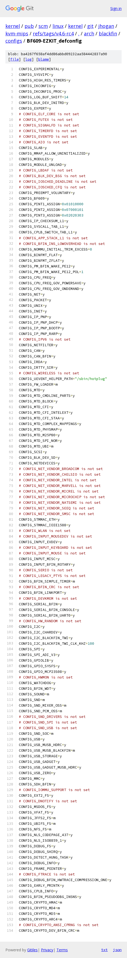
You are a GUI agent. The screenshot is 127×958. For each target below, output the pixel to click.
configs (13, 41)
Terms (62, 949)
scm (43, 26)
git (90, 26)
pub (29, 26)
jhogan (106, 26)
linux (58, 26)
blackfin (108, 33)
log (28, 59)
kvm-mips (16, 33)
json (117, 949)
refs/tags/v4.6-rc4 (53, 33)
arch (89, 33)
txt (104, 949)
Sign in (116, 8)
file (14, 59)
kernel (12, 26)
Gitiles (32, 949)
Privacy (47, 949)
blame (43, 59)
